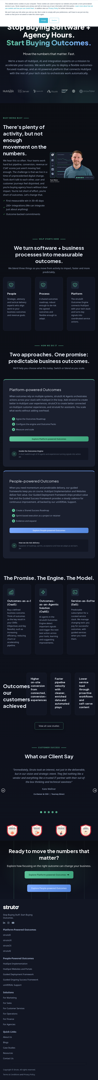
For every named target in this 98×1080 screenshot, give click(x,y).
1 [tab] (41, 812)
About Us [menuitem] (7, 1037)
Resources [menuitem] (8, 1053)
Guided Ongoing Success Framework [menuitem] (20, 979)
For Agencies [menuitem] (9, 1024)
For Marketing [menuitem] (10, 997)
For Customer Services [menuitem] (13, 1008)
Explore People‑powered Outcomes (49, 888)
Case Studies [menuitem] (9, 1047)
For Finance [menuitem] (8, 1019)
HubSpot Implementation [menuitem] (15, 963)
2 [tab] (45, 812)
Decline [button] (54, 20)
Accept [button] (43, 20)
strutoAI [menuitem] (7, 951)
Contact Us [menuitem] (8, 1058)
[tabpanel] (49, 780)
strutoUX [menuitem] (7, 940)
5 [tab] (56, 812)
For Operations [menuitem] (10, 1013)
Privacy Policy (53, 8)
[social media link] (4, 923)
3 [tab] (49, 812)
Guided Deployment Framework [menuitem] (18, 974)
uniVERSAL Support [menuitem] (12, 985)
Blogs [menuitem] (5, 1042)
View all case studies (49, 726)
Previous (3, 790)
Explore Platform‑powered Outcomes (47, 874)
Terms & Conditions (11, 1074)
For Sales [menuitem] (7, 1003)
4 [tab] (53, 812)
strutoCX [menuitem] (7, 945)
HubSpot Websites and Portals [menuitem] (17, 969)
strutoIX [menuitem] (7, 935)
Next (95, 790)
